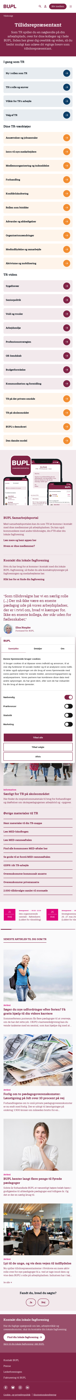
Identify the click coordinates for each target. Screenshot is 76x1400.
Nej (43, 1302)
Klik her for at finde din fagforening (23, 579)
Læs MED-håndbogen (15, 831)
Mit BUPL (45, 6)
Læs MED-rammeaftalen (17, 840)
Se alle (7, 1282)
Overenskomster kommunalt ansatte (25, 873)
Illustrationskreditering (44, 1394)
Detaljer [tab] (38, 648)
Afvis (38, 756)
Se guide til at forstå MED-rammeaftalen (26, 856)
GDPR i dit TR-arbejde (16, 865)
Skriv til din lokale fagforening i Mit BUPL (23, 1344)
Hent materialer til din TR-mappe (22, 823)
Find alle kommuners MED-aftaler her (25, 848)
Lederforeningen (12, 1371)
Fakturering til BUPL (14, 1377)
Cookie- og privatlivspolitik (16, 1394)
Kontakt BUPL (11, 1360)
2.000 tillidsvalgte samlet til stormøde (25, 890)
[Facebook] (5, 1387)
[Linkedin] (27, 1387)
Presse (7, 1366)
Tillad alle (38, 737)
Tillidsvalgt (8, 16)
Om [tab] (62, 648)
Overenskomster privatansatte (21, 882)
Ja (31, 1302)
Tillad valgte (38, 747)
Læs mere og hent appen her (19, 540)
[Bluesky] (13, 1387)
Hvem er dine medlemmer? (19, 546)
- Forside (9, 6)
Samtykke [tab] (13, 648)
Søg (40, 6)
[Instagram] (20, 1387)
